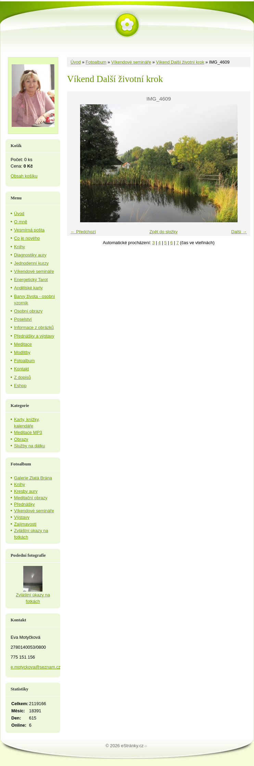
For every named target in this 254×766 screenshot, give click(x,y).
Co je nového (27, 238)
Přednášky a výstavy (34, 336)
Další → (239, 231)
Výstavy (21, 517)
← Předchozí (83, 231)
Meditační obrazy (30, 497)
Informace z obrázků (34, 327)
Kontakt (21, 368)
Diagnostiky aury (30, 254)
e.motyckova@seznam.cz (36, 667)
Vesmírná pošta (29, 230)
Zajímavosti (25, 524)
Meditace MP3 (28, 432)
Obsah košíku (24, 176)
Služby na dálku (29, 445)
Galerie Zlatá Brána (33, 477)
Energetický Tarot (31, 279)
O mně (20, 221)
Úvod (76, 62)
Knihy (19, 246)
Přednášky (24, 504)
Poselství (23, 319)
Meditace (23, 344)
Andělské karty (28, 287)
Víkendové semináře (131, 62)
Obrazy (21, 439)
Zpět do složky (163, 231)
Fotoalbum (96, 62)
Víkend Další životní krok (180, 62)
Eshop (20, 385)
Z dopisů (22, 377)
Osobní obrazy (28, 311)
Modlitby (22, 352)
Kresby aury (25, 491)
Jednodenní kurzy (31, 263)
